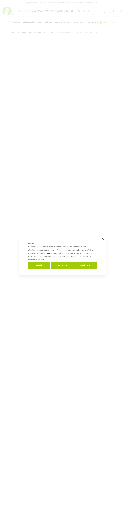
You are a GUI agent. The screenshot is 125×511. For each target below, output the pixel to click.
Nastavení (62, 265)
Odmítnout (85, 265)
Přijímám (39, 265)
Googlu (49, 253)
